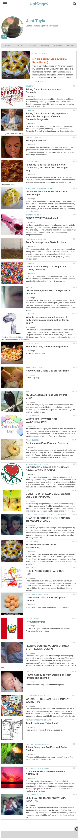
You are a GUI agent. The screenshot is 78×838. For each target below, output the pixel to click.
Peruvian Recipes (35, 621)
